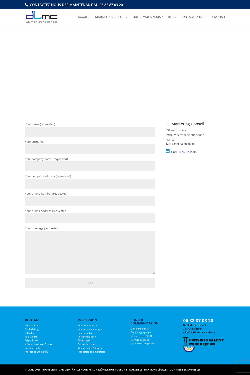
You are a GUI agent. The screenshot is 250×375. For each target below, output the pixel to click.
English (218, 17)
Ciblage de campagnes (142, 343)
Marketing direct (139, 328)
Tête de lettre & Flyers (90, 348)
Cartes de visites (87, 344)
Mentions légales (156, 369)
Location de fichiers (35, 348)
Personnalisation (87, 336)
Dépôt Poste (31, 340)
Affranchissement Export (38, 344)
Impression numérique (90, 329)
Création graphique (141, 332)
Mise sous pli (32, 325)
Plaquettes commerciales (91, 351)
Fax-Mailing (31, 336)
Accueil (84, 17)
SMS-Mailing (32, 329)
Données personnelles (185, 369)
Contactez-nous (194, 17)
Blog (172, 17)
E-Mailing (30, 333)
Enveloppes (84, 340)
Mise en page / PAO (141, 336)
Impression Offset (87, 325)
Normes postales (139, 339)
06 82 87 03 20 (198, 320)
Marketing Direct (109, 17)
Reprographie (85, 333)
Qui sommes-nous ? (148, 17)
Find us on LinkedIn (183, 152)
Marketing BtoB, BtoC (36, 351)
